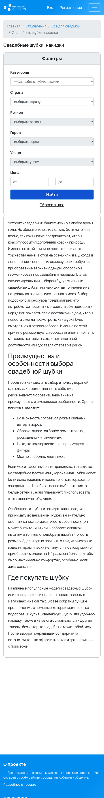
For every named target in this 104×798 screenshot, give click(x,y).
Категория (19, 72)
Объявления (35, 26)
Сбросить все (52, 204)
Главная (14, 26)
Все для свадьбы (65, 26)
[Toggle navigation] (94, 7)
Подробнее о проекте (19, 784)
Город (15, 132)
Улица (15, 152)
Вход (51, 7)
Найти (52, 194)
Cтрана (16, 92)
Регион (16, 112)
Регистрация (71, 7)
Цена (14, 172)
